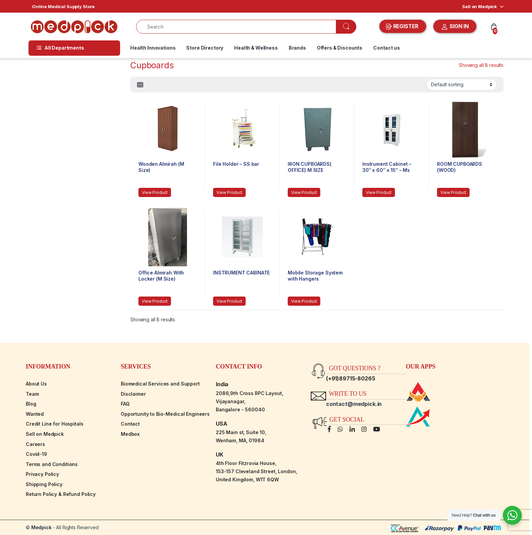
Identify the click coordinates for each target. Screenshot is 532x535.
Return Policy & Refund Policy (61, 494)
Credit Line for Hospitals (54, 424)
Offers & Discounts (339, 48)
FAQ (125, 404)
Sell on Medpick (479, 6)
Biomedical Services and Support (160, 384)
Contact (130, 424)
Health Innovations (152, 48)
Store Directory (204, 48)
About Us (36, 384)
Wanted (35, 414)
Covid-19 (36, 454)
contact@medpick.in (354, 403)
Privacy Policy (42, 474)
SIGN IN (455, 27)
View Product (155, 192)
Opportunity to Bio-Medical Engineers (165, 414)
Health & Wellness (256, 48)
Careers (35, 444)
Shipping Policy (44, 484)
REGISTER (403, 26)
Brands (297, 48)
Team (32, 394)
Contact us (386, 48)
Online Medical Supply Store (63, 6)
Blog (31, 404)
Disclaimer (133, 394)
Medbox (130, 434)
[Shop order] (461, 84)
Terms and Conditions (52, 464)
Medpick (41, 527)
